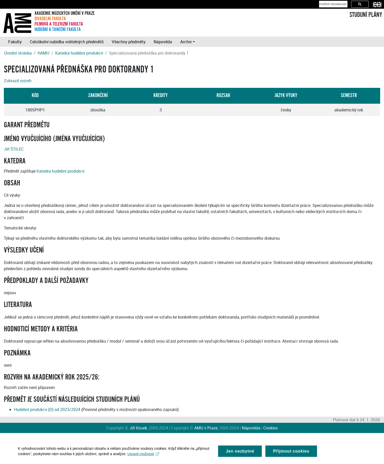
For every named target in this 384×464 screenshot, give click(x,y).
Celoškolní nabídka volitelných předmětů (67, 42)
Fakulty (15, 42)
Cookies (270, 428)
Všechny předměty (128, 42)
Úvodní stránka (18, 53)
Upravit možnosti (143, 456)
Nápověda (163, 42)
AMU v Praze (206, 428)
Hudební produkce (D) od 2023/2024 (47, 409)
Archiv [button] (186, 42)
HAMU (43, 53)
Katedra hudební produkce (79, 53)
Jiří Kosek (138, 428)
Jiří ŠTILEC (14, 149)
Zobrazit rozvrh (17, 80)
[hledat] (332, 4)
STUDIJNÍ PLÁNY (365, 14)
